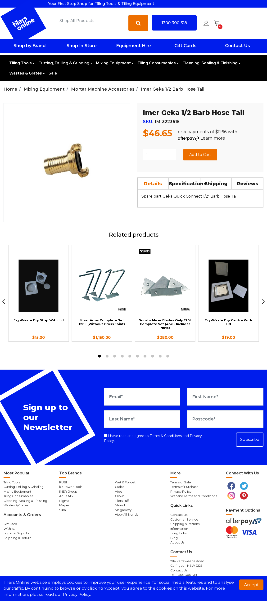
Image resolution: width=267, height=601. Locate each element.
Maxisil (120, 505)
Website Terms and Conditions (193, 496)
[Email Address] (142, 397)
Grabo (119, 487)
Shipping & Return (17, 538)
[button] (206, 23)
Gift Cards (185, 45)
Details (153, 183)
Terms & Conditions (166, 436)
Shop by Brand (30, 45)
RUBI (63, 482)
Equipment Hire (133, 45)
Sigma (64, 501)
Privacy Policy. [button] (77, 594)
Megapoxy (123, 510)
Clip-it (119, 496)
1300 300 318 (174, 22)
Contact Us (237, 45)
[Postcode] (225, 419)
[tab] (153, 183)
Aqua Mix (66, 496)
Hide (118, 491)
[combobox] (92, 20)
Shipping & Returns (184, 524)
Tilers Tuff (122, 501)
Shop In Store (82, 45)
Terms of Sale (180, 482)
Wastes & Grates (25, 73)
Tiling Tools (20, 63)
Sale (53, 73)
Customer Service (184, 519)
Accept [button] (251, 584)
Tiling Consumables (156, 63)
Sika (62, 510)
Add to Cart (200, 154)
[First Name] (225, 397)
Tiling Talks (178, 533)
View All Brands (126, 514)
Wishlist (9, 528)
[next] (263, 301)
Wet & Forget (125, 482)
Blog (174, 538)
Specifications (184, 183)
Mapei (64, 505)
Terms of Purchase (184, 487)
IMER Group (68, 491)
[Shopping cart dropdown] (218, 23)
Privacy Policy (180, 491)
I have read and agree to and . (153, 438)
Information (179, 528)
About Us (177, 542)
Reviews (247, 183)
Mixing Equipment (113, 63)
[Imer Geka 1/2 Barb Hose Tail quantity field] (159, 154)
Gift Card (10, 524)
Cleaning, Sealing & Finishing (210, 63)
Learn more (212, 138)
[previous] (3, 301)
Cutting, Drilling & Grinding (63, 63)
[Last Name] (142, 419)
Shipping (215, 183)
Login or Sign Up (16, 533)
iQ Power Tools (70, 487)
